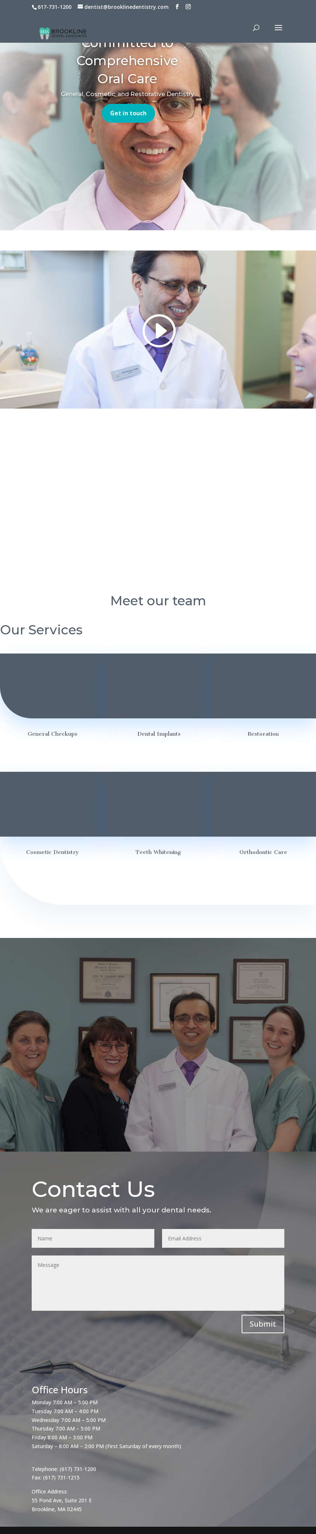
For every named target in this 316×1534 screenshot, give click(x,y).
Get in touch (128, 113)
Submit (263, 1324)
